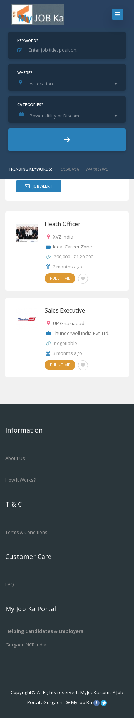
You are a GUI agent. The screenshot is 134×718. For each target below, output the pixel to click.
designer (69, 169)
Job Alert (39, 186)
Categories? (30, 104)
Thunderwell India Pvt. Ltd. (81, 333)
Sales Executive (65, 310)
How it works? (20, 480)
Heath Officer (62, 224)
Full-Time (60, 278)
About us (15, 458)
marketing (97, 169)
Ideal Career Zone (72, 246)
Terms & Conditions (26, 532)
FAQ (9, 584)
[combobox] (69, 84)
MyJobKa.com (95, 692)
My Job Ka (81, 702)
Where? (25, 72)
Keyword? (28, 40)
